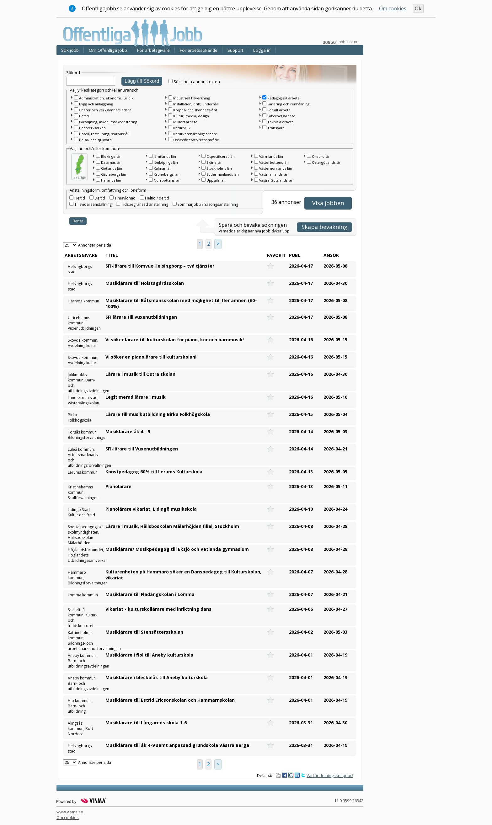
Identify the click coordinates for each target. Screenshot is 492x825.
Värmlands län (271, 156)
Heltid (79, 198)
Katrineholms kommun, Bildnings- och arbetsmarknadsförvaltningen (84, 638)
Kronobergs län (166, 174)
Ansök (331, 255)
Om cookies (392, 8)
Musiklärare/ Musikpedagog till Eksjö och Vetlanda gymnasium (177, 549)
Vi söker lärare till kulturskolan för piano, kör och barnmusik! (174, 340)
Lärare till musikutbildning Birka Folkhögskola (157, 414)
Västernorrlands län (275, 168)
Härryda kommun (83, 301)
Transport (275, 127)
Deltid (99, 198)
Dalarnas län (111, 162)
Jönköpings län (166, 162)
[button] (71, 97)
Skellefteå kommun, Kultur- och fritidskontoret (82, 615)
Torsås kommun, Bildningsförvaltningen (84, 434)
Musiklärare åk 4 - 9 (127, 431)
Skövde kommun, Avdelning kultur (83, 343)
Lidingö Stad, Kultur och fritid (81, 512)
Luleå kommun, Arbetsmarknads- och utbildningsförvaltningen (84, 455)
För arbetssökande (198, 50)
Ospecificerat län (220, 156)
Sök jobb (70, 50)
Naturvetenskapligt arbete (195, 133)
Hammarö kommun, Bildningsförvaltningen (84, 578)
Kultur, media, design (191, 116)
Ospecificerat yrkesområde (196, 139)
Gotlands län (111, 168)
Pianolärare (118, 486)
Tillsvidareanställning (93, 204)
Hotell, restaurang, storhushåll (104, 133)
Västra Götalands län (276, 180)
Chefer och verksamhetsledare (105, 110)
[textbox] (90, 81)
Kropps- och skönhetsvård (195, 110)
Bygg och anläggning (96, 104)
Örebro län (321, 156)
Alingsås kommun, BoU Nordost (80, 729)
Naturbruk (181, 127)
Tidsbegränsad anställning (144, 204)
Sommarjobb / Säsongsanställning (208, 204)
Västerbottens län (274, 162)
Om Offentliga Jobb (108, 50)
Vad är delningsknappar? (330, 775)
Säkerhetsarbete (281, 116)
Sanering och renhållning (288, 104)
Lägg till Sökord (142, 81)
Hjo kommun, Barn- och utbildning (80, 706)
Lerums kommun (83, 472)
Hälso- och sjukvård (95, 139)
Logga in (261, 50)
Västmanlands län (273, 174)
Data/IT (85, 116)
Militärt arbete (185, 122)
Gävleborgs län (113, 174)
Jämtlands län (165, 156)
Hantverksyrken (92, 127)
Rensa (77, 221)
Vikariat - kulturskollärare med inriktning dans (158, 609)
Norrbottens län (167, 180)
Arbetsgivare (81, 255)
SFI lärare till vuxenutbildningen (141, 317)
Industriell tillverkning (191, 98)
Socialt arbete (279, 110)
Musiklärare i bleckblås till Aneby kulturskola (156, 677)
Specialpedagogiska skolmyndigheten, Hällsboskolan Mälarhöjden (84, 532)
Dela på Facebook (284, 775)
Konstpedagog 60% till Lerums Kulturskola (153, 472)
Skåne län (214, 162)
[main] (211, 417)
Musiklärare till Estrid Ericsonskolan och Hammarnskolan (170, 700)
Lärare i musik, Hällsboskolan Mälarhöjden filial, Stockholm (172, 526)
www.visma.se (69, 812)
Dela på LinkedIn (297, 775)
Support (235, 50)
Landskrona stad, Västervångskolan (83, 400)
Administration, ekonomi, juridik (106, 98)
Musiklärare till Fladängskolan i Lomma (150, 594)
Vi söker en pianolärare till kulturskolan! (150, 357)
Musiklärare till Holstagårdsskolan (144, 283)
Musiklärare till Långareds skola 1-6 (146, 723)
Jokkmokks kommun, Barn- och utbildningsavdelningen (84, 380)
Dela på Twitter (303, 775)
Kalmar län (163, 168)
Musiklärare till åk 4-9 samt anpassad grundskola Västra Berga (177, 745)
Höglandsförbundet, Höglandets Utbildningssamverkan (84, 555)
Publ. (295, 255)
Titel (111, 255)
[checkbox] (170, 81)
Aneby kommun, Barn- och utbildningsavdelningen (84, 661)
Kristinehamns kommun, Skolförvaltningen (83, 492)
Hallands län (111, 180)
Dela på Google (290, 775)
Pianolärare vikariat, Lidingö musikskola (151, 509)
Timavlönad (125, 198)
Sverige (79, 177)
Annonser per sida (94, 245)
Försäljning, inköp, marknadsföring (108, 122)
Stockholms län (219, 168)
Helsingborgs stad (80, 269)
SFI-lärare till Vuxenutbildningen (141, 449)
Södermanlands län (222, 174)
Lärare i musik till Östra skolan (140, 374)
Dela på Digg (278, 775)
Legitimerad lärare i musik (135, 397)
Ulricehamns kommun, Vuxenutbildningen (84, 323)
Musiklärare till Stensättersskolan (144, 632)
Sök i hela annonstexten (197, 81)
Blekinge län (111, 156)
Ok (418, 8)
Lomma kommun (83, 595)
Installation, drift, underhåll (196, 104)
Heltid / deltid (157, 198)
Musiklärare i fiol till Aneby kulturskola (149, 655)
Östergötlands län (326, 162)
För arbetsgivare (153, 50)
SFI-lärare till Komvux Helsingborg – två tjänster (159, 266)
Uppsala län (216, 180)
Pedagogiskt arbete (283, 98)
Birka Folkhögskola (79, 417)
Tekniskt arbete (280, 122)
